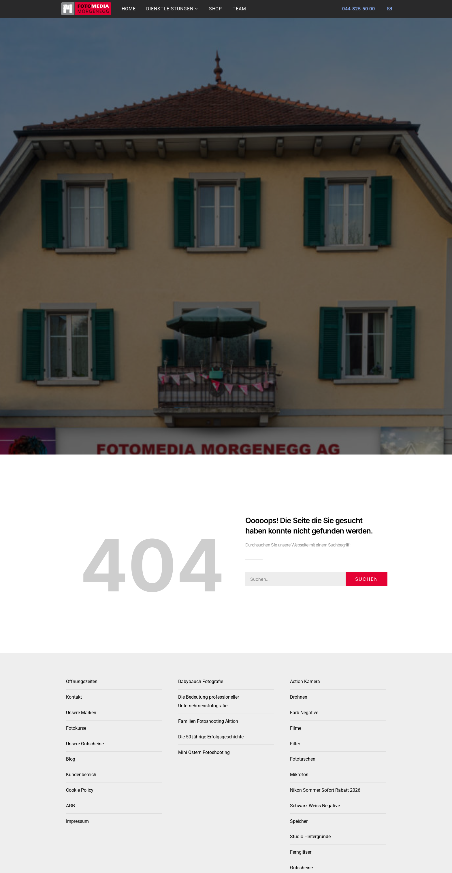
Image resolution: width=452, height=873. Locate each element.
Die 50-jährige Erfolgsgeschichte (211, 737)
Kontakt (74, 697)
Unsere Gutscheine (85, 743)
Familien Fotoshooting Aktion (208, 721)
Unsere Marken (81, 712)
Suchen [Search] (366, 579)
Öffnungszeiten (81, 681)
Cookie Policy (79, 790)
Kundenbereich (81, 774)
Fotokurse (76, 728)
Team (239, 9)
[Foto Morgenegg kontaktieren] (390, 8)
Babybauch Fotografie (200, 681)
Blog (70, 759)
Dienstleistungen (169, 9)
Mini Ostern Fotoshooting (204, 752)
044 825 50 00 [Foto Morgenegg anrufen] (358, 9)
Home (129, 9)
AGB (70, 805)
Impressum (77, 821)
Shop (215, 9)
